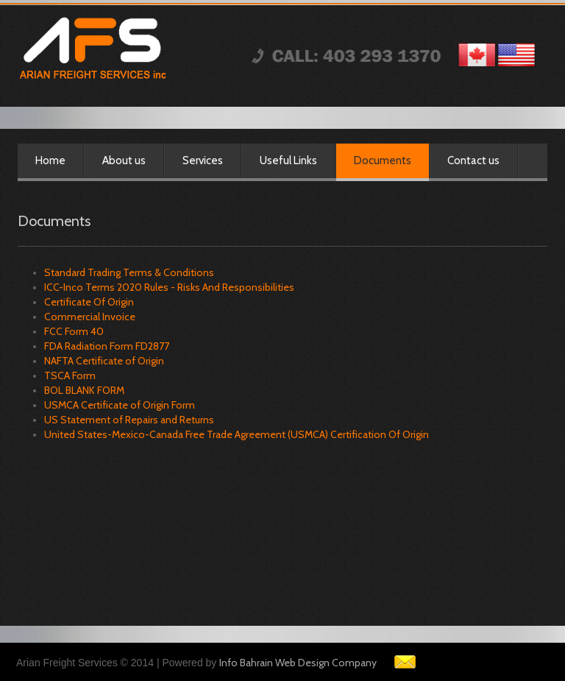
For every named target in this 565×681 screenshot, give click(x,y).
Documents (382, 160)
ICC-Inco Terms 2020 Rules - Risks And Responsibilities (169, 287)
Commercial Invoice (89, 316)
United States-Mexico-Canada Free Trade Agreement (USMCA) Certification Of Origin (236, 434)
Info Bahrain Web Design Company (298, 662)
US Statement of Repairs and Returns (129, 419)
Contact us (473, 160)
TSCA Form (70, 375)
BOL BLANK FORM (84, 390)
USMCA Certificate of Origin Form (119, 405)
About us (124, 160)
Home (50, 160)
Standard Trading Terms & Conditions (129, 272)
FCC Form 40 (74, 331)
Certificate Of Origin (89, 301)
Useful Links (288, 160)
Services (202, 160)
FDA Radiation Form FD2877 (106, 346)
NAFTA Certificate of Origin (104, 360)
